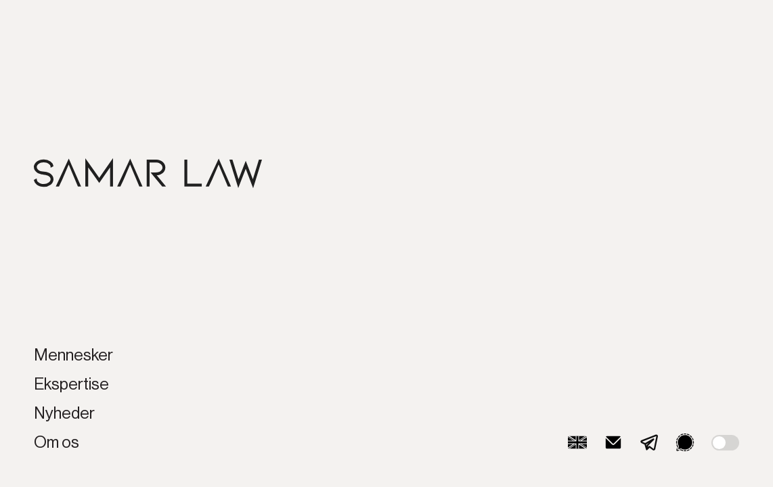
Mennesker (73, 355)
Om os (56, 442)
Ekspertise (71, 384)
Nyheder (64, 413)
